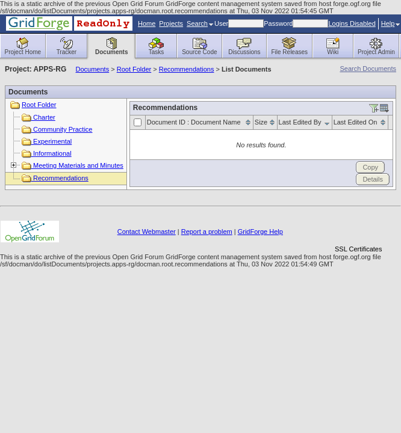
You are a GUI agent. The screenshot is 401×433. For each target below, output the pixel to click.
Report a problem (206, 231)
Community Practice (57, 129)
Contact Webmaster (146, 231)
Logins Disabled (351, 23)
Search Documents (368, 68)
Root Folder (134, 69)
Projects (171, 23)
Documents (93, 69)
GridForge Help (260, 231)
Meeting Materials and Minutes (72, 165)
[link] (358, 228)
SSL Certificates (358, 249)
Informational (47, 153)
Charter (38, 117)
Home (146, 23)
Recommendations (186, 69)
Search (200, 23)
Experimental (47, 141)
